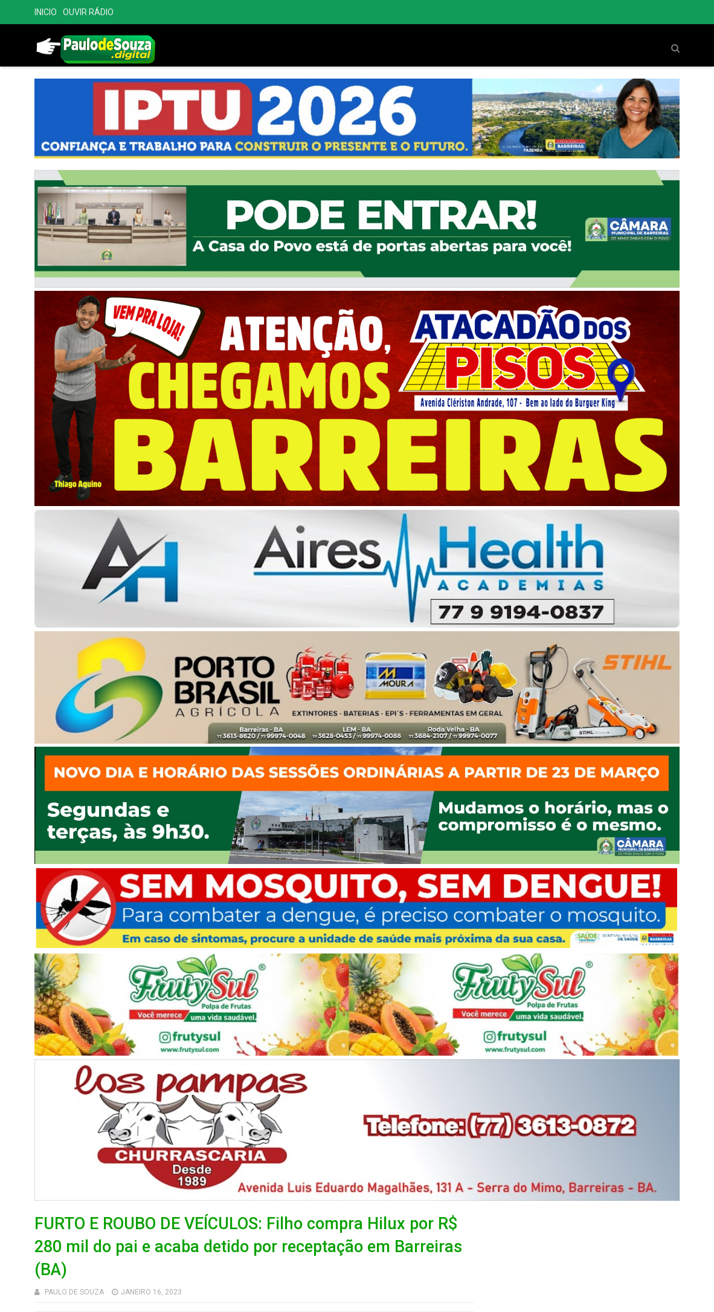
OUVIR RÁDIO (88, 12)
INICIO (45, 12)
